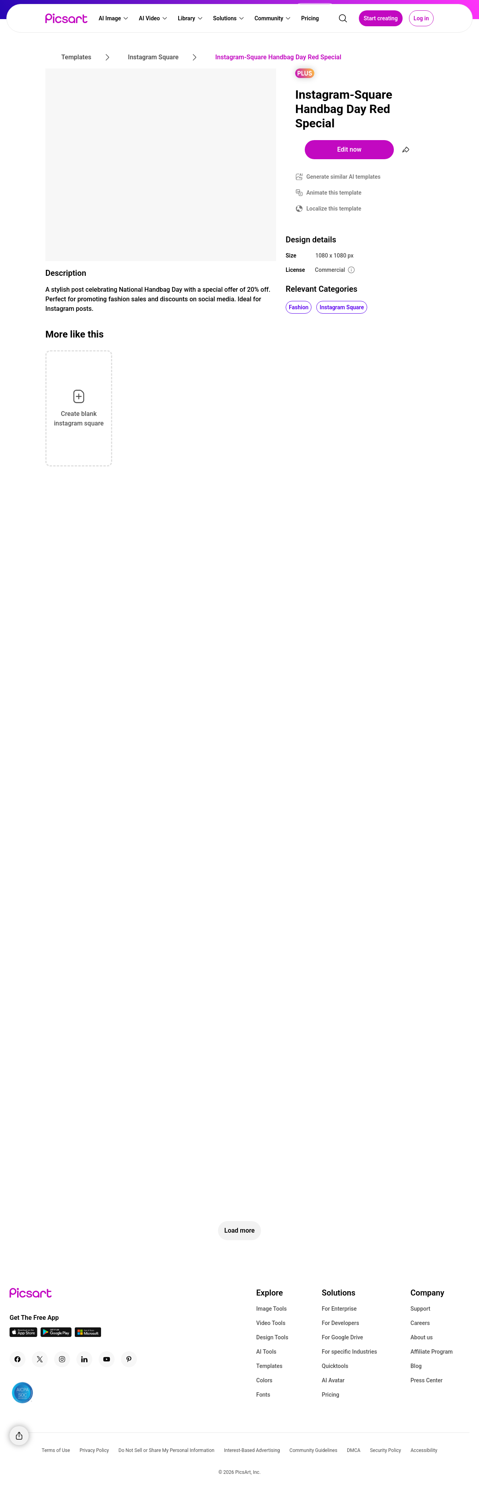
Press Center (427, 1380)
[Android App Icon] (56, 1335)
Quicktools (335, 1366)
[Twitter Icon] (40, 1359)
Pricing (330, 1394)
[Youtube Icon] (107, 1359)
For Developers (340, 1323)
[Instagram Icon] (62, 1359)
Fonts (263, 1394)
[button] (114, 18)
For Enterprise (339, 1308)
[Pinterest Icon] (129, 1359)
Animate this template (334, 192)
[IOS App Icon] (23, 1335)
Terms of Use (56, 1450)
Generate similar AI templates (343, 177)
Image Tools (271, 1308)
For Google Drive (342, 1337)
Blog (416, 1366)
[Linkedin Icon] (84, 1359)
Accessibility (424, 1450)
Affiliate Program (432, 1351)
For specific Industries (349, 1351)
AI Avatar (333, 1380)
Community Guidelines (313, 1450)
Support (420, 1308)
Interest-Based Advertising (252, 1450)
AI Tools (266, 1351)
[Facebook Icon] (17, 1359)
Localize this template (333, 208)
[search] (342, 18)
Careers (420, 1323)
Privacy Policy (94, 1450)
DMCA (353, 1450)
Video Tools (270, 1323)
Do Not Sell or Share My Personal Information (166, 1450)
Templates (269, 1366)
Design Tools (272, 1337)
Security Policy (385, 1450)
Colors (264, 1380)
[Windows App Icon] (88, 1335)
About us (422, 1337)
